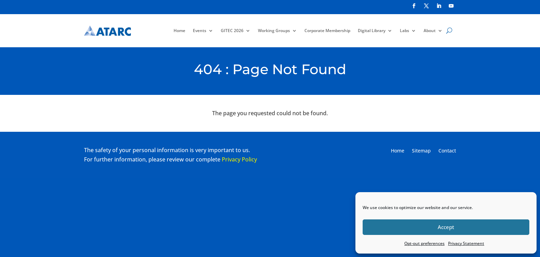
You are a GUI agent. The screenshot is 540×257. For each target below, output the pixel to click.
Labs (404, 30)
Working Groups (274, 30)
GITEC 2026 (232, 30)
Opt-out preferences (424, 243)
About (430, 30)
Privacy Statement (466, 243)
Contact (447, 151)
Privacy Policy (239, 159)
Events (199, 30)
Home (179, 30)
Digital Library (371, 30)
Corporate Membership (327, 30)
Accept (446, 227)
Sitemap (421, 151)
